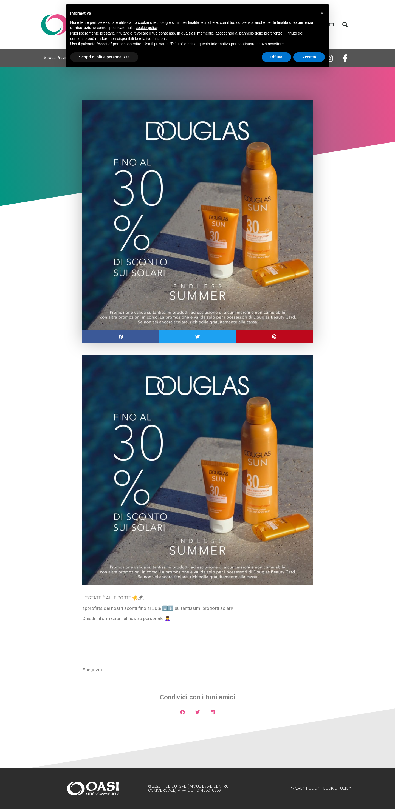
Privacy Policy (304, 788)
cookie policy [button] (146, 27)
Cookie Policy (337, 788)
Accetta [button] (309, 57)
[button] (345, 24)
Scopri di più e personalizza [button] (104, 57)
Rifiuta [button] (276, 57)
